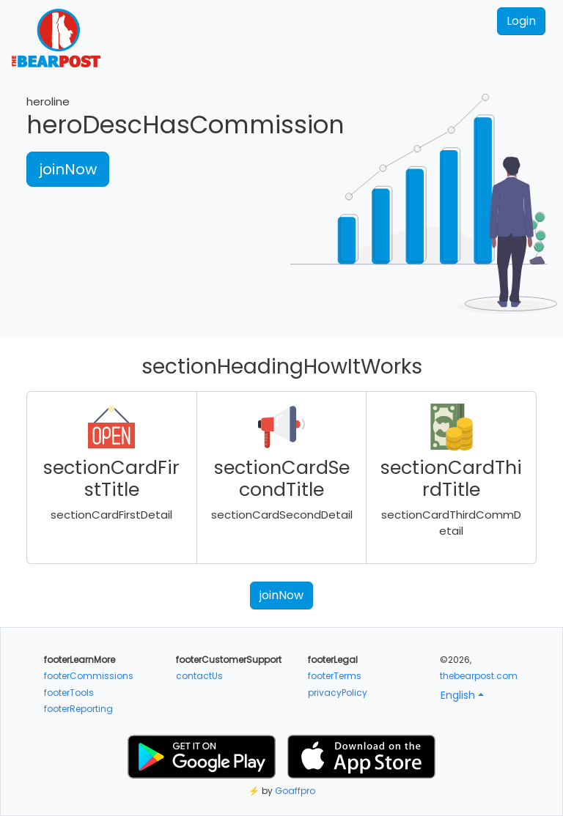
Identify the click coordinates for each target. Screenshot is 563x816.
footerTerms (334, 676)
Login (521, 20)
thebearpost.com (479, 676)
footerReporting (78, 708)
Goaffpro (295, 791)
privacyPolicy (337, 692)
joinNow (68, 169)
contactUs (199, 676)
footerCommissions (88, 676)
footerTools (69, 692)
